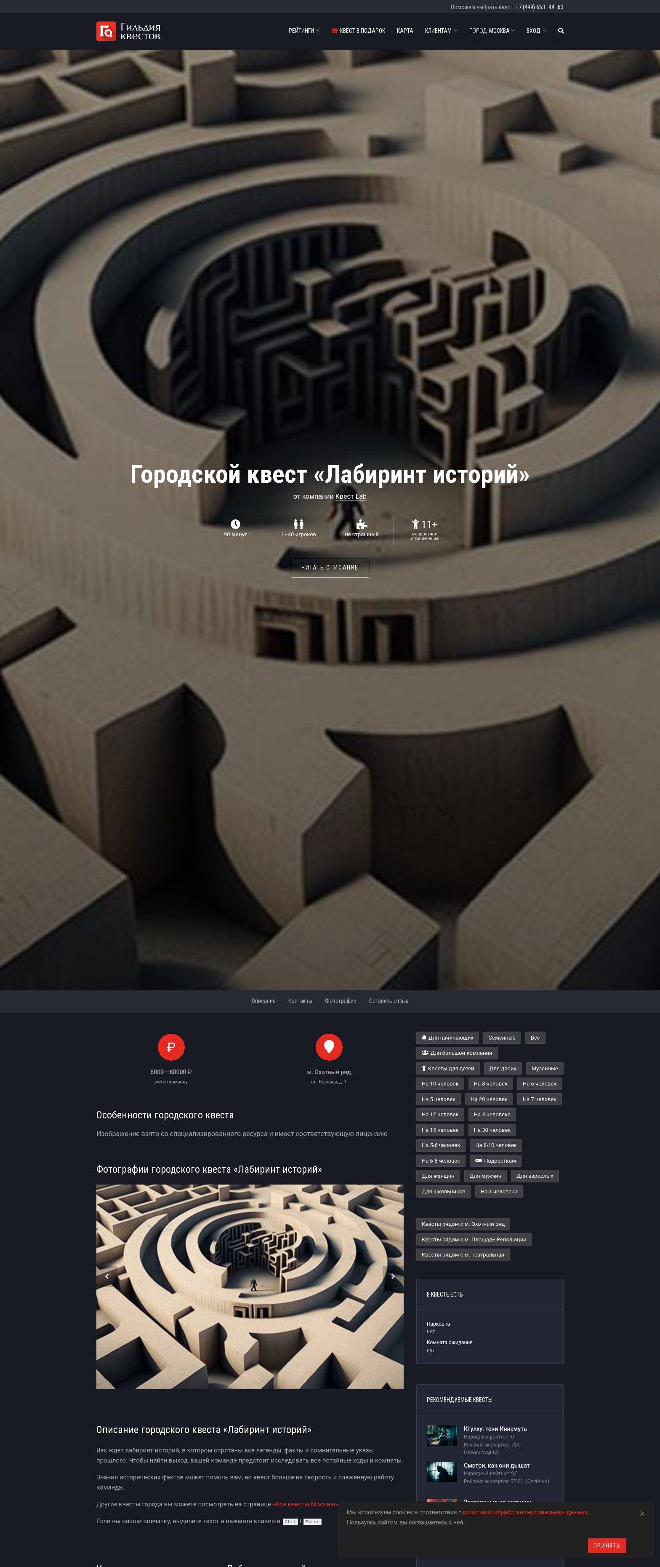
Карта (405, 30)
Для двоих (503, 1068)
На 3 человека (499, 1191)
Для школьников (444, 1191)
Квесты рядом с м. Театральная (463, 1254)
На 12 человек (440, 1114)
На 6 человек (539, 1083)
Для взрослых (534, 1176)
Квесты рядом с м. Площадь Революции (474, 1239)
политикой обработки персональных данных (525, 1512)
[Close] (642, 1512)
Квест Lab (351, 496)
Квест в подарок (358, 30)
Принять (607, 1545)
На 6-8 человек (441, 1161)
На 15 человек (440, 1130)
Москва (492, 30)
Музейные (545, 1068)
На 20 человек (489, 1099)
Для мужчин (486, 1176)
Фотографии (341, 1000)
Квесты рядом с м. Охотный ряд (463, 1224)
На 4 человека (492, 1114)
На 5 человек (438, 1099)
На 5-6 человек (441, 1145)
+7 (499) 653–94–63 (540, 7)
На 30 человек (492, 1130)
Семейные (502, 1038)
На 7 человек (539, 1099)
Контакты (300, 1000)
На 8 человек (491, 1083)
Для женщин (438, 1176)
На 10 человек (440, 1083)
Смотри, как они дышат (497, 1465)
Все (535, 1038)
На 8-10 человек (496, 1145)
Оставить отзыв (389, 1000)
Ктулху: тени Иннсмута (495, 1428)
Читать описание (330, 567)
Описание (264, 1000)
